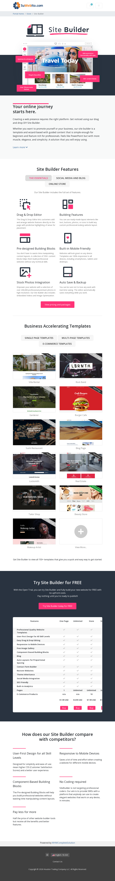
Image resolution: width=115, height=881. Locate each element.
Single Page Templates (39, 337)
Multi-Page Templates (76, 337)
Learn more (20, 147)
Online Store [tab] (57, 183)
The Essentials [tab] (38, 178)
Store (29, 13)
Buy (64, 707)
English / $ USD (60, 855)
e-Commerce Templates (57, 343)
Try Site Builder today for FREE (57, 606)
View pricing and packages (57, 304)
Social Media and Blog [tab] (70, 178)
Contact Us (57, 861)
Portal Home (18, 13)
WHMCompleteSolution (63, 842)
